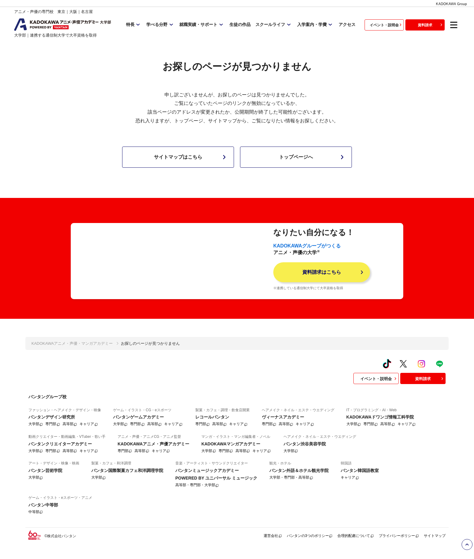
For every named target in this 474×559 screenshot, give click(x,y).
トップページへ (312, 157)
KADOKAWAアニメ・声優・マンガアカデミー (72, 354)
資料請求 (431, 24)
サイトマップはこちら (191, 157)
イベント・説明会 (386, 24)
